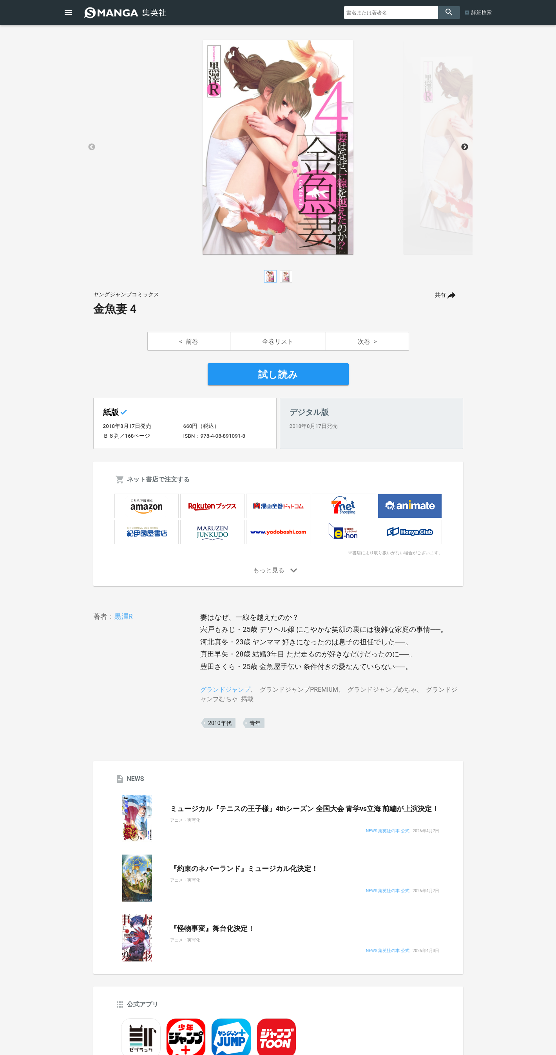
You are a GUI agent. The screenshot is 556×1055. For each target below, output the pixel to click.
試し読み (278, 374)
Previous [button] (92, 147)
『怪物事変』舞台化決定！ (212, 928)
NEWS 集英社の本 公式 (387, 831)
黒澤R (123, 616)
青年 (255, 723)
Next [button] (465, 147)
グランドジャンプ (225, 689)
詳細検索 (481, 12)
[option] (278, 147)
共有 (440, 295)
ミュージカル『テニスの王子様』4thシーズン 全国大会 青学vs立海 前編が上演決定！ (304, 809)
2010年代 (219, 723)
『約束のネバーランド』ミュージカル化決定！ (244, 869)
